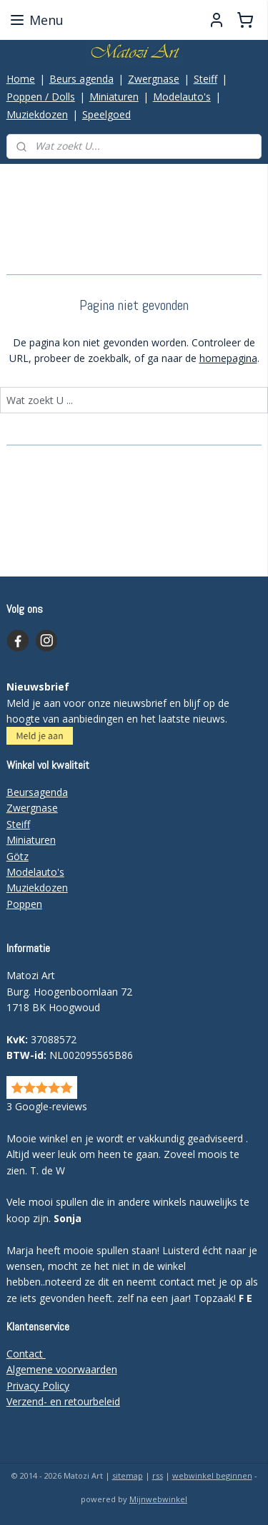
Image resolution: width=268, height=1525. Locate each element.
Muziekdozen (37, 114)
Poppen (24, 904)
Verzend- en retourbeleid (63, 1401)
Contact (26, 1353)
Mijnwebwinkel (158, 1499)
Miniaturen (114, 96)
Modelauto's (182, 96)
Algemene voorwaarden (61, 1369)
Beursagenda (37, 792)
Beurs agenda (81, 79)
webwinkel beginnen (212, 1475)
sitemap (127, 1475)
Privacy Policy (37, 1385)
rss (157, 1475)
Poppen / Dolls (40, 96)
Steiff (205, 79)
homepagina (228, 358)
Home (20, 79)
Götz (17, 856)
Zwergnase (153, 79)
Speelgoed (106, 114)
